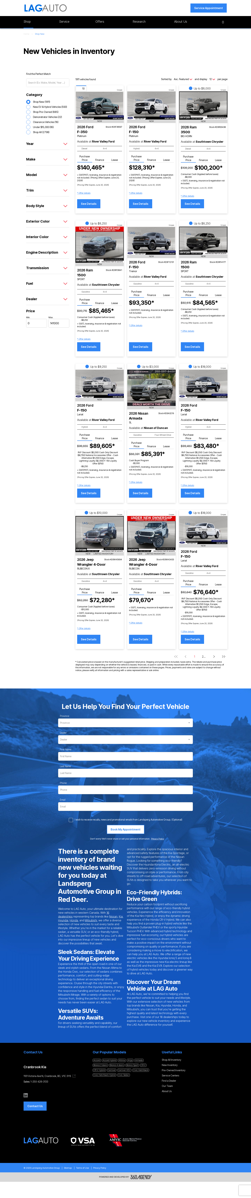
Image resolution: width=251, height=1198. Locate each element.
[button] (208, 8)
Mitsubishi (91, 920)
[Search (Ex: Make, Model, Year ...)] (47, 82)
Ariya (130, 1060)
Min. (28, 317)
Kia (121, 916)
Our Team (167, 1085)
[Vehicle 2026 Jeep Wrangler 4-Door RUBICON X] (99, 534)
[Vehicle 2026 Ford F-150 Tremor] (151, 241)
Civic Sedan (123, 1075)
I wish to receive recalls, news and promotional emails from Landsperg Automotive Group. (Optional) (128, 819)
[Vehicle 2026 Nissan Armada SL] (151, 388)
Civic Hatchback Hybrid (104, 1075)
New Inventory (170, 1065)
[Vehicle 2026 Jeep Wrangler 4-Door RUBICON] (151, 534)
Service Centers (170, 1075)
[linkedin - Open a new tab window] (26, 1095)
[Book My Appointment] (125, 829)
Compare (119, 90)
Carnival (111, 1070)
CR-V (143, 1065)
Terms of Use (82, 1168)
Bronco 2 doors (100, 1065)
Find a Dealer (169, 1080)
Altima (122, 1060)
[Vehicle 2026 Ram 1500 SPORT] (99, 245)
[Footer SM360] (141, 1177)
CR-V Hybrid (99, 1070)
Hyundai (63, 920)
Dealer (63, 732)
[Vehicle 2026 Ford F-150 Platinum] (151, 105)
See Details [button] (89, 203)
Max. (51, 317)
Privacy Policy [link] (157, 838)
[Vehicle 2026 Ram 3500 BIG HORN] (203, 105)
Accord (97, 1060)
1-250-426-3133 (39, 1081)
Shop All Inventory (171, 1059)
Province (64, 715)
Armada (139, 1060)
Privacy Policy (99, 1168)
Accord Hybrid (109, 1060)
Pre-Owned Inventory (173, 1070)
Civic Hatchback (140, 1070)
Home (26, 34)
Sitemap (68, 1168)
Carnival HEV (124, 1070)
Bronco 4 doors (117, 1065)
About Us (167, 1091)
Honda (74, 920)
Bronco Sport (132, 1065)
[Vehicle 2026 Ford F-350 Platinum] (99, 105)
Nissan (113, 916)
